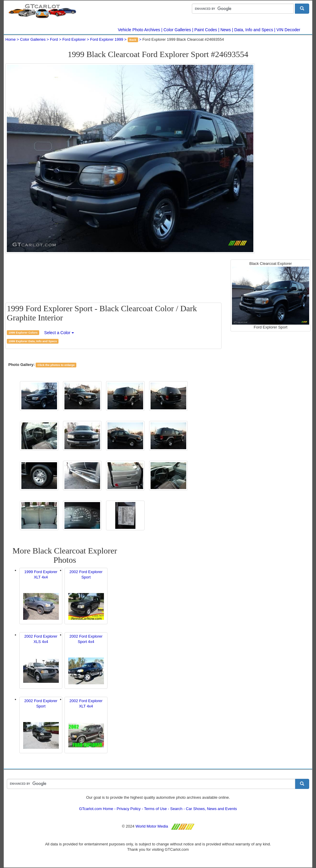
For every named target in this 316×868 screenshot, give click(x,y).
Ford (54, 39)
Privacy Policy (129, 808)
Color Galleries (177, 29)
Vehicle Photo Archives (139, 29)
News (225, 29)
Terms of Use (155, 808)
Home (10, 39)
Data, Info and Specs (253, 29)
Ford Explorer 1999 (106, 39)
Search (176, 808)
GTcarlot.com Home (96, 808)
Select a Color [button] (59, 332)
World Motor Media (151, 826)
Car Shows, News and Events (211, 808)
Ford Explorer (74, 39)
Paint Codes (206, 29)
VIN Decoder (288, 29)
